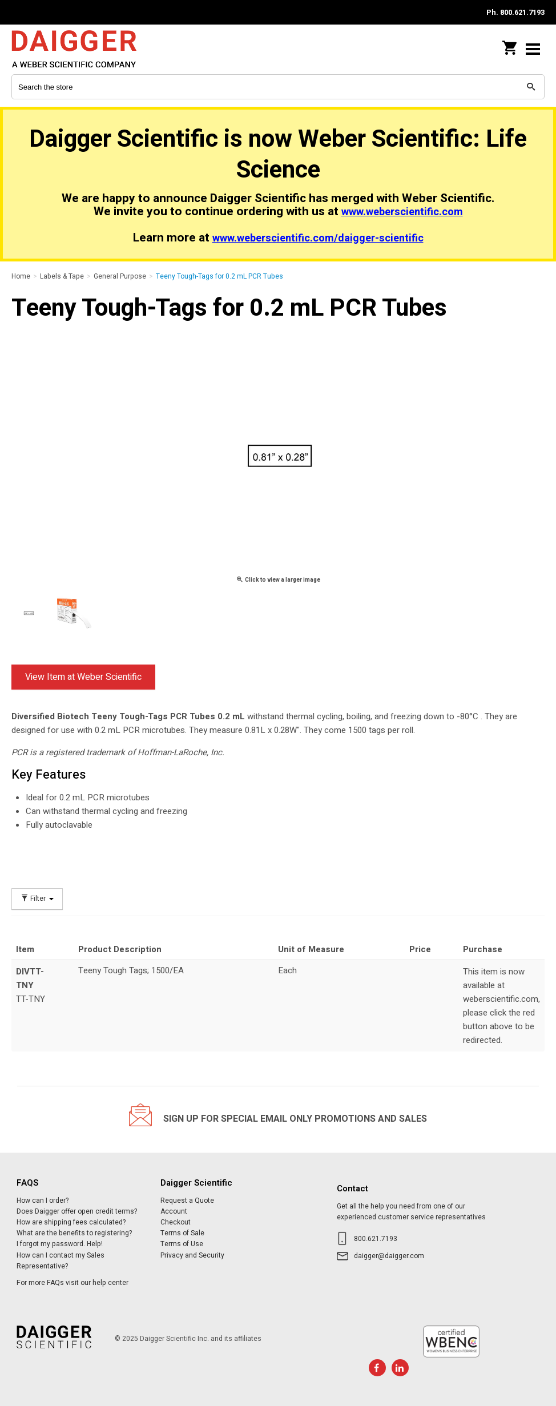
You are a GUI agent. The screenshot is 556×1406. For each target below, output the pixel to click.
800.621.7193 (375, 1239)
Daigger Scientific (85, 48)
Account (173, 1211)
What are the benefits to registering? (74, 1233)
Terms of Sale (182, 1233)
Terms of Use (181, 1244)
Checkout (175, 1222)
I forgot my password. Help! (60, 1244)
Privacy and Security (192, 1255)
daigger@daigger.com (389, 1256)
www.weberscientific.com (402, 212)
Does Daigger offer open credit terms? (77, 1211)
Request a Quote (187, 1200)
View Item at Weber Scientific (83, 677)
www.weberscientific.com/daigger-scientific (318, 238)
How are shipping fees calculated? (71, 1222)
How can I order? (43, 1200)
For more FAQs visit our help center (72, 1283)
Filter (37, 899)
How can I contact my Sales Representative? (60, 1260)
